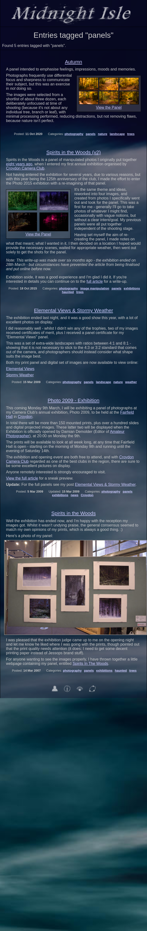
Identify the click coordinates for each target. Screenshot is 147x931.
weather (131, 382)
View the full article (22, 478)
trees (130, 134)
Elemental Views (20, 369)
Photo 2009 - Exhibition (73, 400)
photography (73, 134)
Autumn (73, 61)
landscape (117, 134)
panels (91, 134)
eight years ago (19, 164)
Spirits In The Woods (90, 663)
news (74, 495)
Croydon (25, 417)
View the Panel (108, 107)
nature (102, 134)
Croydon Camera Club (25, 168)
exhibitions (132, 288)
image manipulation (94, 288)
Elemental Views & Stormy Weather (73, 310)
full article (94, 281)
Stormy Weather (20, 375)
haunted (68, 292)
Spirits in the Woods (73, 513)
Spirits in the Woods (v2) (73, 152)
